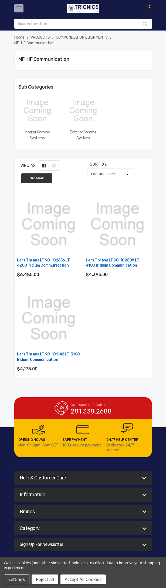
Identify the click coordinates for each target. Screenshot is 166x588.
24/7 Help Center (122, 440)
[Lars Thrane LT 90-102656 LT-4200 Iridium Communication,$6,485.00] (48, 224)
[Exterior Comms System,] (83, 110)
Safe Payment (74, 440)
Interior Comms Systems (37, 135)
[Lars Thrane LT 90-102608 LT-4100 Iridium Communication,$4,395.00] (117, 224)
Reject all (45, 579)
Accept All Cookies (83, 579)
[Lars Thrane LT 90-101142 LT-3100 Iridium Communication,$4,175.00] (48, 318)
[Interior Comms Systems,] (37, 110)
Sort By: (98, 164)
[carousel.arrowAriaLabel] (38, 429)
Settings (16, 579)
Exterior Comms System (83, 135)
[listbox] (110, 174)
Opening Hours (31, 440)
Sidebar (37, 178)
